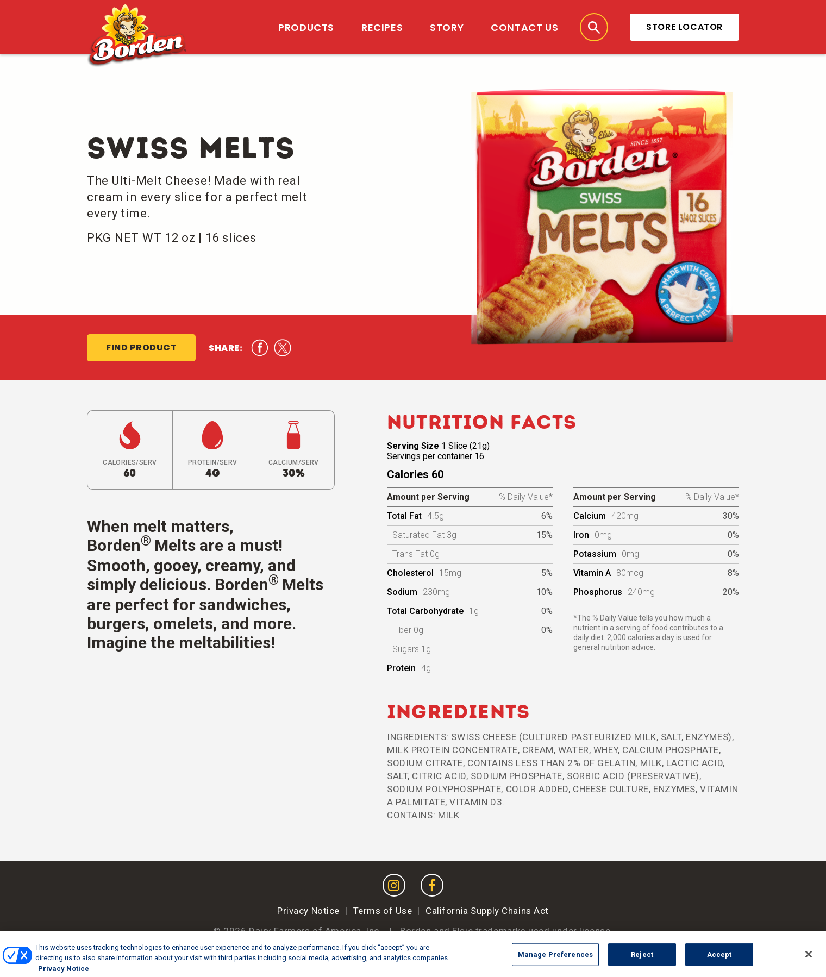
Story (447, 27)
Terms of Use (382, 910)
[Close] (809, 961)
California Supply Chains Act (487, 910)
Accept (719, 961)
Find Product (141, 347)
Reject (642, 961)
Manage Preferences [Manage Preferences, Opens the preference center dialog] (555, 961)
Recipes (382, 27)
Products (306, 27)
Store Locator (684, 27)
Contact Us (524, 27)
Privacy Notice (308, 910)
